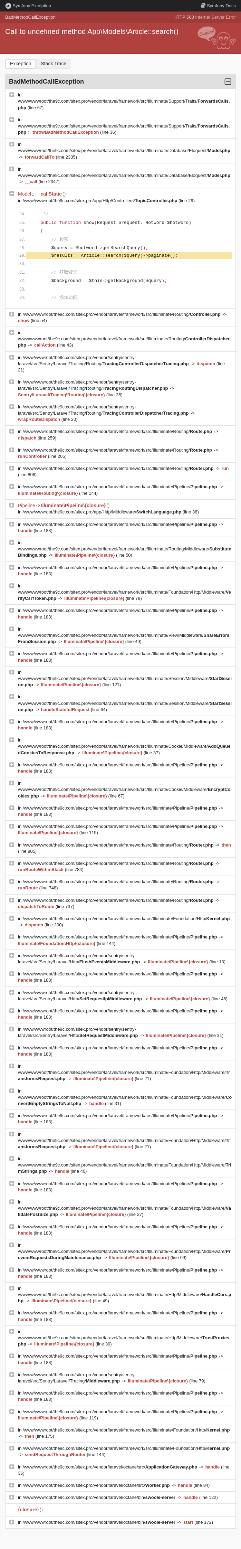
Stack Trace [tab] (53, 63)
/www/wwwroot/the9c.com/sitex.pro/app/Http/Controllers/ (101, 200)
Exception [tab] (20, 63)
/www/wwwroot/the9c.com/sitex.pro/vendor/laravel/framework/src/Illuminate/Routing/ (122, 314)
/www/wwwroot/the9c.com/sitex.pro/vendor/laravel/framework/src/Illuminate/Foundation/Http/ (126, 918)
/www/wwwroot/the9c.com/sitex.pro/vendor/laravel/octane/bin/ (100, 1497)
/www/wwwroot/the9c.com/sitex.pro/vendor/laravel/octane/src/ (111, 1467)
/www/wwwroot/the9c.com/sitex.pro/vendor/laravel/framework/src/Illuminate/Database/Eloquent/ (124, 150)
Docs (218, 5)
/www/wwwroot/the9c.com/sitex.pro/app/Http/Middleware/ (103, 511)
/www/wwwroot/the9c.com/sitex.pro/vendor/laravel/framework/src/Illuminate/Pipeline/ (120, 486)
